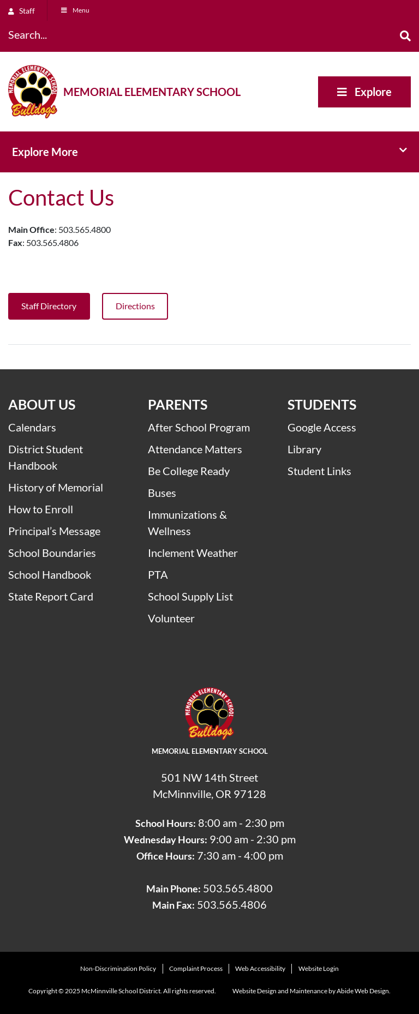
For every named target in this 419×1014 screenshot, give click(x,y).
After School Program (199, 427)
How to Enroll (40, 508)
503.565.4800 (238, 888)
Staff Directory (48, 306)
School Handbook (49, 574)
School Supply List (190, 596)
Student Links (319, 470)
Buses (162, 492)
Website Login (318, 968)
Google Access (322, 427)
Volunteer (171, 618)
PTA (158, 574)
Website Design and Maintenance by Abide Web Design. (311, 991)
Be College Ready (189, 470)
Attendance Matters (195, 448)
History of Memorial (55, 487)
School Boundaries (52, 552)
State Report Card (50, 596)
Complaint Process (196, 968)
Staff (21, 10)
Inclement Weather (193, 552)
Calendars (32, 427)
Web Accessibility (260, 968)
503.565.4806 (232, 904)
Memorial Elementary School (152, 91)
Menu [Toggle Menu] (74, 10)
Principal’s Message (54, 530)
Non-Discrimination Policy (118, 968)
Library (304, 448)
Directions (135, 306)
